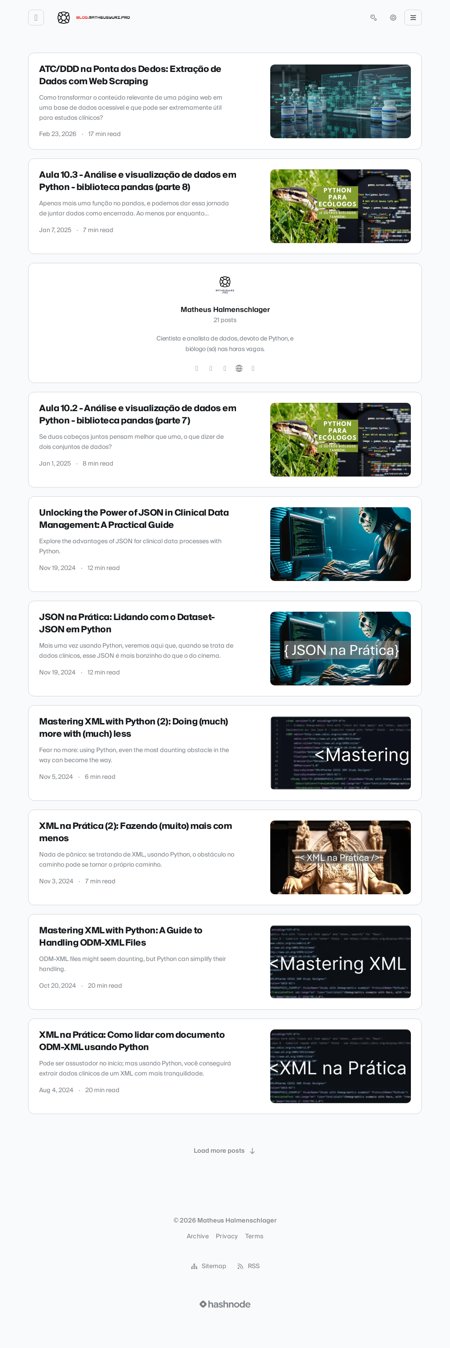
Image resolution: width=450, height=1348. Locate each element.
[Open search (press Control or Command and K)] (373, 17)
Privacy (227, 1236)
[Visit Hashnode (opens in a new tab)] (225, 1304)
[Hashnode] (253, 368)
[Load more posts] (225, 1151)
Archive (198, 1236)
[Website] (239, 368)
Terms (254, 1236)
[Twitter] (196, 368)
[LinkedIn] (225, 368)
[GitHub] (211, 368)
